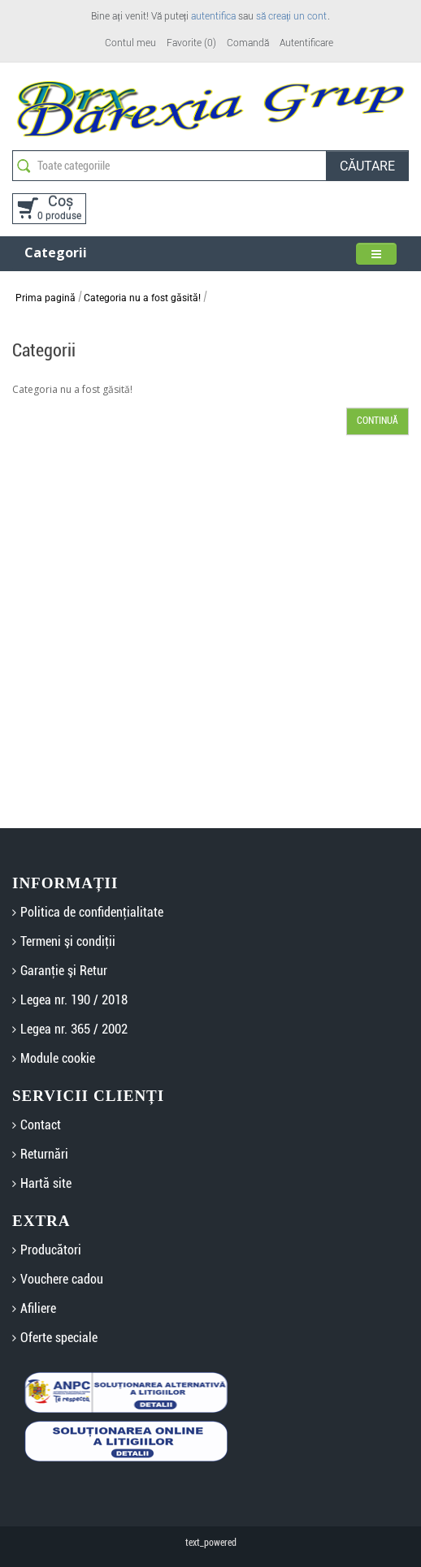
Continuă (377, 420)
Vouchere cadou (61, 1279)
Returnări (44, 1154)
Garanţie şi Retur (63, 970)
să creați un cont (291, 16)
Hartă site (46, 1183)
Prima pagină (45, 298)
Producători (50, 1250)
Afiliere (38, 1308)
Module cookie (57, 1058)
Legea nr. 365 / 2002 (74, 1029)
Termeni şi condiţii (67, 941)
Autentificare (306, 43)
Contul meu (130, 43)
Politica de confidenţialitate (91, 912)
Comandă (248, 43)
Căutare (367, 166)
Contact (40, 1125)
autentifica (213, 16)
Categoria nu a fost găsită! (142, 298)
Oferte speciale (59, 1337)
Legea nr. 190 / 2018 (74, 1000)
